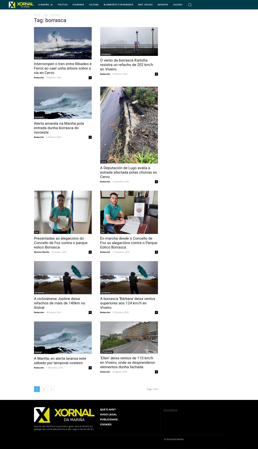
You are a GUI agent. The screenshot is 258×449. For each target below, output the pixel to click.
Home (37, 14)
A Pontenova (106, 352)
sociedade (39, 117)
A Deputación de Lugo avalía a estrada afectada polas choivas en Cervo (128, 172)
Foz (36, 232)
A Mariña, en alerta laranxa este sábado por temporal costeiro (60, 360)
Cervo (103, 162)
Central (38, 352)
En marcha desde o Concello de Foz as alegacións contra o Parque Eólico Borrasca (128, 242)
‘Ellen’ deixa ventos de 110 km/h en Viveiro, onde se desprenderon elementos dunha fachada (127, 362)
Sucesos (38, 58)
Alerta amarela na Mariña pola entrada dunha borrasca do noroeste (59, 127)
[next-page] (52, 389)
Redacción (39, 77)
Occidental (105, 54)
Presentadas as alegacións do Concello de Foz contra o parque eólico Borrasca (61, 242)
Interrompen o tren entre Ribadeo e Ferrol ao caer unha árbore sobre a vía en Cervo (63, 68)
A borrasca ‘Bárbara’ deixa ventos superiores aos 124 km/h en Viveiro (127, 303)
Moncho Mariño (41, 252)
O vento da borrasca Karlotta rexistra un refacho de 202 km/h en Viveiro (126, 64)
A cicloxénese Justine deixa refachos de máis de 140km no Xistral (59, 303)
